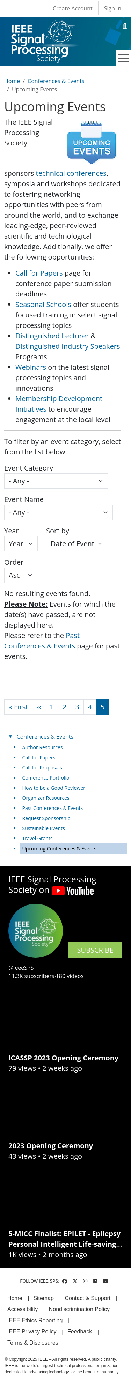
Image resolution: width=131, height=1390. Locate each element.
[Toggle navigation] (123, 58)
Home (12, 81)
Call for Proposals (42, 767)
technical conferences (71, 173)
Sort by (57, 530)
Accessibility (22, 1309)
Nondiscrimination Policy (79, 1309)
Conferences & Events (56, 81)
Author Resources (42, 747)
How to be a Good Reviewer (53, 787)
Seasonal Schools (43, 304)
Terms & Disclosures (32, 1343)
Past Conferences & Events (52, 808)
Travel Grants (37, 838)
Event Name (24, 499)
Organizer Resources (46, 798)
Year (11, 530)
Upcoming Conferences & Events (59, 848)
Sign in (112, 8)
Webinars (30, 367)
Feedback (79, 1332)
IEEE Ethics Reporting (35, 1320)
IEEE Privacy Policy (31, 1332)
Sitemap (43, 1298)
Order (13, 562)
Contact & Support (87, 1298)
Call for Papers (39, 273)
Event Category (28, 468)
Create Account (73, 8)
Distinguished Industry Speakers (67, 346)
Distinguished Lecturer (52, 335)
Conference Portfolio (46, 777)
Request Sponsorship (46, 818)
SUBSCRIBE (95, 950)
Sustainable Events (43, 828)
